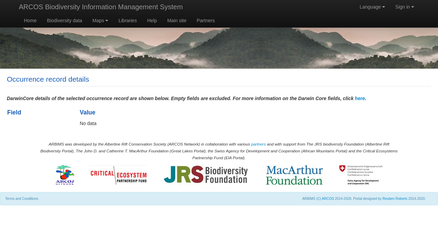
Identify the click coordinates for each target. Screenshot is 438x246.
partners (258, 144)
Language (372, 7)
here (360, 98)
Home (30, 20)
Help (152, 20)
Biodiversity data (64, 20)
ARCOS (328, 199)
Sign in (404, 7)
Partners (206, 20)
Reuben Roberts (395, 199)
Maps (100, 20)
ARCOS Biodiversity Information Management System (101, 7)
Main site (176, 20)
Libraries (127, 20)
